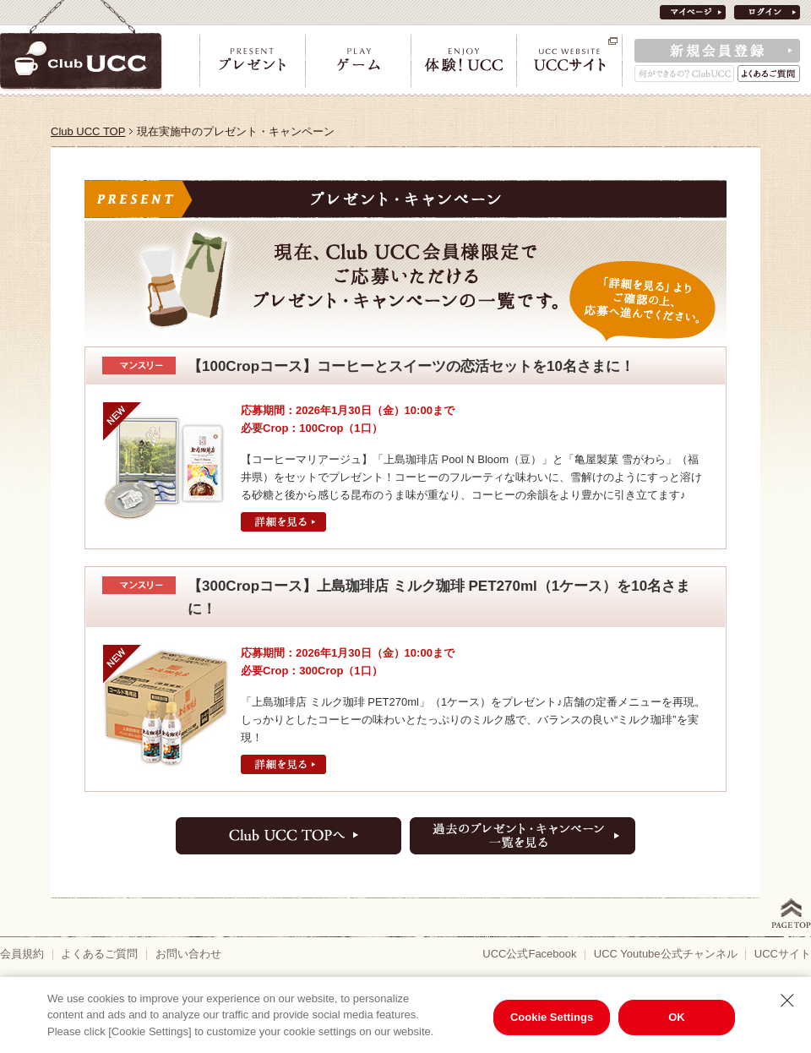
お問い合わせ (188, 953)
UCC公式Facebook (529, 953)
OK (676, 1017)
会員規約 (22, 953)
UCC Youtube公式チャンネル (666, 953)
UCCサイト (782, 953)
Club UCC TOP (88, 131)
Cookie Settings (551, 1017)
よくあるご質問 (99, 953)
